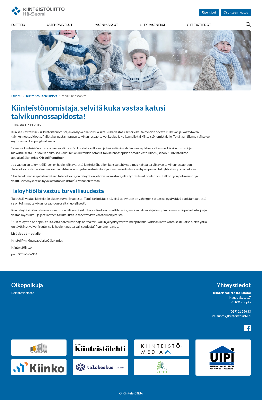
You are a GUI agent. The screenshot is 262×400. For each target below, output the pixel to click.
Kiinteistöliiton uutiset (41, 96)
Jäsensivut (209, 12)
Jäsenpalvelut (60, 24)
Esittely (18, 24)
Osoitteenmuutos (236, 12)
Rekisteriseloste (22, 293)
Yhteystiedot (198, 24)
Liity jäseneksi (152, 24)
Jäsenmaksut (106, 24)
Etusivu (16, 96)
